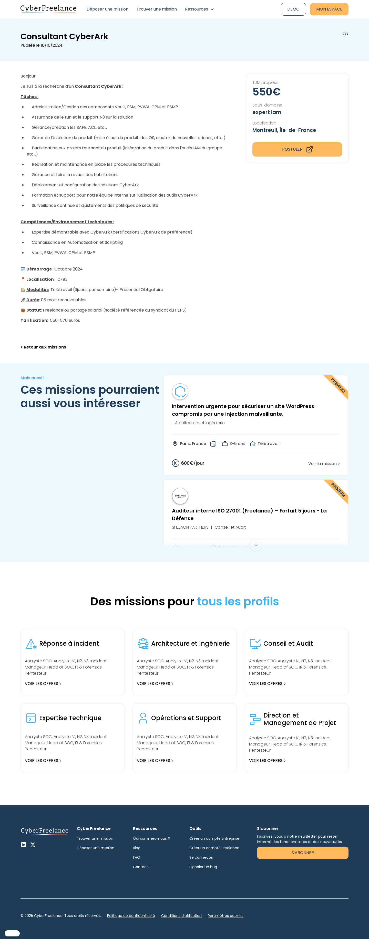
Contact (140, 866)
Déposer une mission (107, 9)
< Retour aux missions (43, 347)
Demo (293, 9)
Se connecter (201, 857)
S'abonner (303, 853)
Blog (136, 847)
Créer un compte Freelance (214, 847)
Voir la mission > (324, 464)
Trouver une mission (157, 9)
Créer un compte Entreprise (214, 838)
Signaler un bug (203, 866)
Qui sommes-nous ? (151, 838)
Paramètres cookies (225, 915)
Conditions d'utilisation (181, 915)
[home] (48, 9)
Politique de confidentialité (131, 915)
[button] (199, 9)
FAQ (136, 857)
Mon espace (329, 9)
